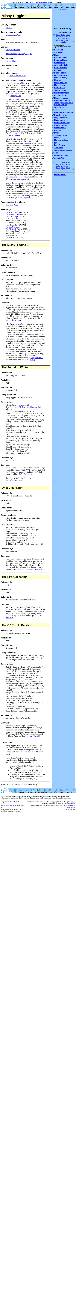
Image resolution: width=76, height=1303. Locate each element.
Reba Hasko (59, 63)
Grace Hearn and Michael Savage (61, 76)
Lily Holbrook (60, 95)
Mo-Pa (68, 38)
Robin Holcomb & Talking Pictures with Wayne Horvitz (63, 103)
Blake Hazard (60, 73)
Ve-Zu (64, 42)
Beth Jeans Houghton (63, 112)
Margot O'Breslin (12, 61)
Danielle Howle (60, 115)
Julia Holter (59, 107)
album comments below (17, 76)
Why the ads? (63, 9)
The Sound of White (15, 367)
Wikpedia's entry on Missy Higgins (19, 54)
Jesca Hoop (59, 110)
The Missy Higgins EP (14, 212)
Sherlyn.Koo (16, 96)
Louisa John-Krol (62, 155)
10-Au (58, 35)
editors (73, 802)
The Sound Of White (13, 214)
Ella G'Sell (58, 50)
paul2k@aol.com (26, 198)
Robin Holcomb (61, 98)
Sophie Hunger (60, 125)
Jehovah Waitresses (63, 150)
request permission (10, 805)
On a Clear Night (12, 205)
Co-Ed (58, 36)
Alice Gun (58, 52)
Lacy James (59, 145)
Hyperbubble (60, 128)
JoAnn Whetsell (25, 474)
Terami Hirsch (60, 90)
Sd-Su (63, 40)
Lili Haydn (58, 70)
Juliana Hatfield (61, 65)
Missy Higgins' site (13, 50)
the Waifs (20, 83)
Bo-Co (68, 35)
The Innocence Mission (60, 136)
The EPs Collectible (13, 227)
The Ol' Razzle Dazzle (14, 229)
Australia (9, 28)
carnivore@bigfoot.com (19, 179)
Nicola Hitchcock (61, 93)
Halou (56, 55)
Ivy (55, 143)
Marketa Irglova (61, 140)
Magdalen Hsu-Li (61, 118)
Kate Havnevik (60, 68)
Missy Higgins (60, 83)
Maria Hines (59, 85)
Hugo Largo (59, 120)
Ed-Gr (63, 36)
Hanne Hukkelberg (62, 123)
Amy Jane (58, 148)
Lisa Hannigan (60, 57)
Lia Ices (57, 130)
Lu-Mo (63, 38)
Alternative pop (11, 35)
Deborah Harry (60, 60)
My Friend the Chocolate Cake (30, 407)
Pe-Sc (58, 40)
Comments (6, 303)
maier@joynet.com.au (14, 480)
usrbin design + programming (70, 806)
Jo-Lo (58, 38)
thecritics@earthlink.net (14, 135)
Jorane (27, 143)
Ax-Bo (63, 35)
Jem (56, 153)
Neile (32, 360)
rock (19, 35)
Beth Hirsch (59, 88)
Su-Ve (68, 40)
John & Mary (59, 158)
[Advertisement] (65, 17)
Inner (56, 133)
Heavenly (58, 80)
